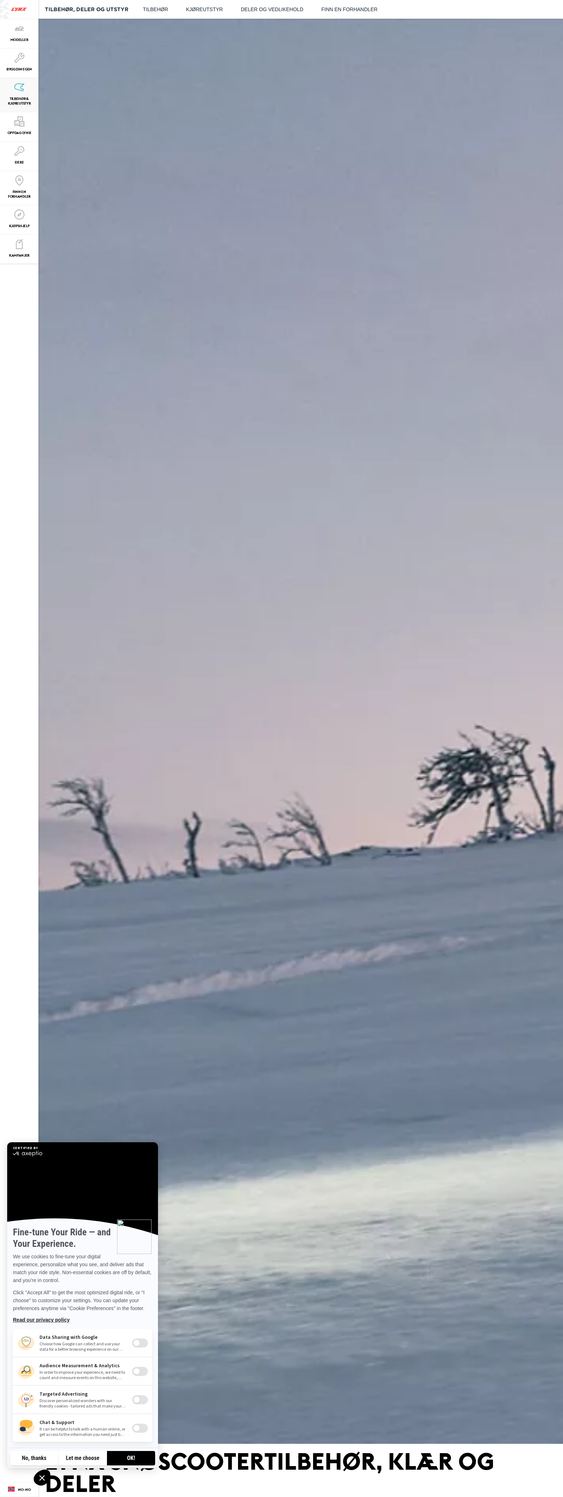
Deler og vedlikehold (272, 9)
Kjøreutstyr (204, 9)
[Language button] (19, 1490)
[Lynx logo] (19, 9)
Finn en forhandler (349, 9)
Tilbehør (155, 9)
